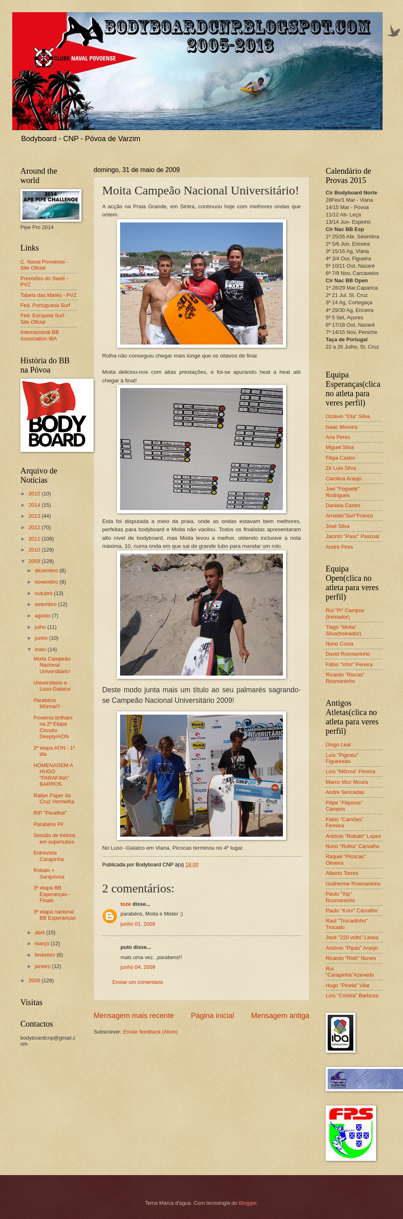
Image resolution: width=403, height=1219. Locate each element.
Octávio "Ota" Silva (348, 416)
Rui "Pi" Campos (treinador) (345, 613)
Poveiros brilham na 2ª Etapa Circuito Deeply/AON (52, 727)
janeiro (43, 966)
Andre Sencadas (345, 792)
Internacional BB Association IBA (39, 335)
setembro (46, 604)
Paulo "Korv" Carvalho (351, 910)
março (42, 943)
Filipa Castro (340, 458)
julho (41, 627)
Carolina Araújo (343, 478)
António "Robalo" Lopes (353, 836)
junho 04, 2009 (137, 967)
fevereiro (46, 955)
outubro (44, 593)
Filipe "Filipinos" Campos (344, 806)
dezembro (47, 570)
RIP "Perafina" (50, 813)
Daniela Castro (343, 505)
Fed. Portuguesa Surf (45, 305)
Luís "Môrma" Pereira (350, 771)
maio (41, 649)
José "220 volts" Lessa (352, 937)
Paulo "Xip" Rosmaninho (340, 897)
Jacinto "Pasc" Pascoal (352, 536)
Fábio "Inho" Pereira (349, 664)
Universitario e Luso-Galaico (51, 686)
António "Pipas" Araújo (352, 948)
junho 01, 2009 (137, 924)
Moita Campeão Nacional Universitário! (51, 665)
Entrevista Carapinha (48, 856)
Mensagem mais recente (134, 1016)
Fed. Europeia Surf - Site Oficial (44, 318)
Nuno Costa (339, 644)
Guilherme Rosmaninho (353, 884)
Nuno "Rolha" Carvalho (352, 846)
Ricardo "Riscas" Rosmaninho (345, 678)
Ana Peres (338, 437)
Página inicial (212, 1016)
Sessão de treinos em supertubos (54, 838)
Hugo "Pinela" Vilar (348, 985)
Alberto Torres (342, 873)
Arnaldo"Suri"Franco (349, 515)
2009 (35, 561)
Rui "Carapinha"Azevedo (350, 972)
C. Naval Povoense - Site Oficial (44, 265)
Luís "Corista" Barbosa (352, 995)
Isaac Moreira (341, 427)
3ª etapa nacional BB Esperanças (54, 915)
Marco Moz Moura (347, 782)
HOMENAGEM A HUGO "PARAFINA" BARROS (53, 774)
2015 (35, 494)
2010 (35, 550)
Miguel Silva (340, 447)
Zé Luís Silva (341, 468)
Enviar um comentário (137, 982)
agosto (43, 616)
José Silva (338, 526)
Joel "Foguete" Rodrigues (343, 492)
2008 (35, 980)
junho (42, 638)
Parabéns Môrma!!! (46, 703)
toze (125, 904)
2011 (35, 539)
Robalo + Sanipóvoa (48, 873)
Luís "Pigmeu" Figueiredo (342, 758)
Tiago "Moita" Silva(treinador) (343, 630)
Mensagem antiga (280, 1016)
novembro (47, 582)
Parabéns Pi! (48, 824)
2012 (35, 527)
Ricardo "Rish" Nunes (351, 958)
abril (40, 932)
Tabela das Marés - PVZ (48, 295)
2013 (35, 516)
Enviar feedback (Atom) (150, 1032)
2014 (35, 505)
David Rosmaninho (348, 654)
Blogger (248, 1203)
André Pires (339, 547)
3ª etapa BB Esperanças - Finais (51, 894)
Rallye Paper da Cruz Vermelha (53, 798)
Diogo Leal (338, 744)
